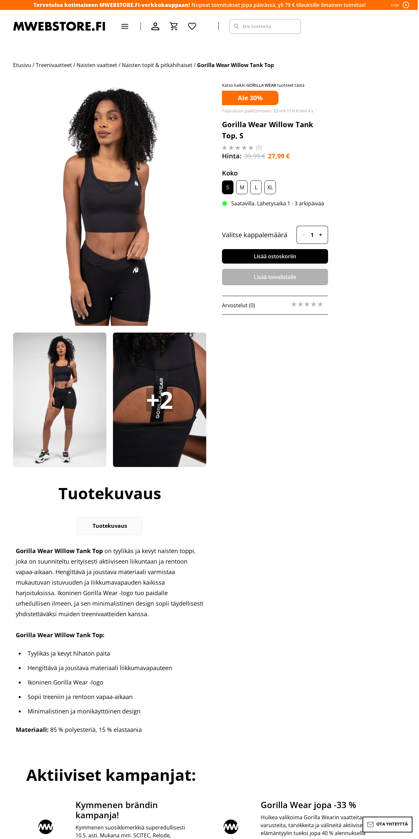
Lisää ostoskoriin (275, 256)
